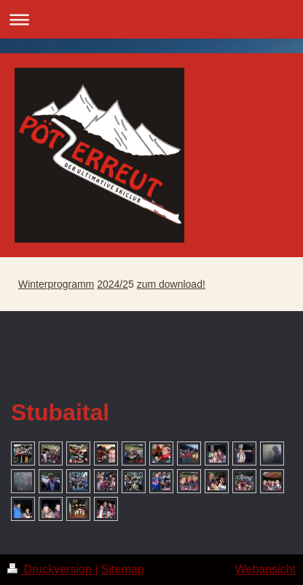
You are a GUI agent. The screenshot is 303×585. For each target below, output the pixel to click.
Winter (32, 284)
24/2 (118, 284)
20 (103, 284)
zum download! (171, 284)
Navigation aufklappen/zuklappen (151, 19)
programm (70, 284)
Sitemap (122, 569)
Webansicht (265, 569)
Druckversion (51, 569)
